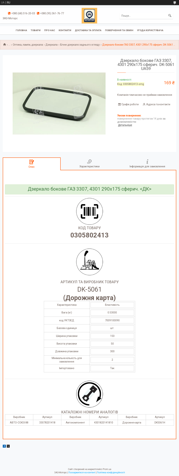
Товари (36, 30)
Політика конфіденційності (111, 472)
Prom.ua (107, 469)
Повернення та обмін (119, 30)
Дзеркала (51, 44)
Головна (21, 30)
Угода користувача (150, 30)
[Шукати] (170, 16)
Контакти (65, 30)
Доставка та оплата (88, 30)
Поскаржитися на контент (81, 472)
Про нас (49, 30)
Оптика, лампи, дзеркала (28, 44)
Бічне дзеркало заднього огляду (80, 44)
